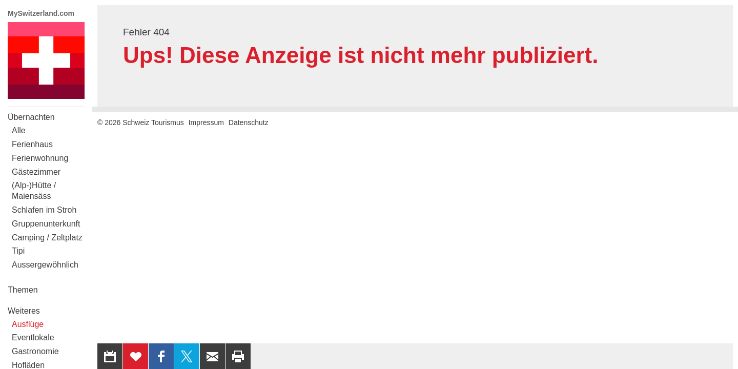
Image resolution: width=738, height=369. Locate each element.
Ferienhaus (32, 144)
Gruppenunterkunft (46, 223)
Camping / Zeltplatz (47, 237)
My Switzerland (46, 60)
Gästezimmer (36, 172)
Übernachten (31, 117)
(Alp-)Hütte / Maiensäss (34, 190)
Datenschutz (249, 122)
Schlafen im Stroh (44, 210)
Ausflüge (28, 324)
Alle (19, 130)
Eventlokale (33, 337)
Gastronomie (35, 351)
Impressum (206, 122)
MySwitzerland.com (41, 13)
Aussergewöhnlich (45, 264)
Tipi (18, 251)
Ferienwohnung (40, 158)
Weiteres (24, 310)
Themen (23, 289)
